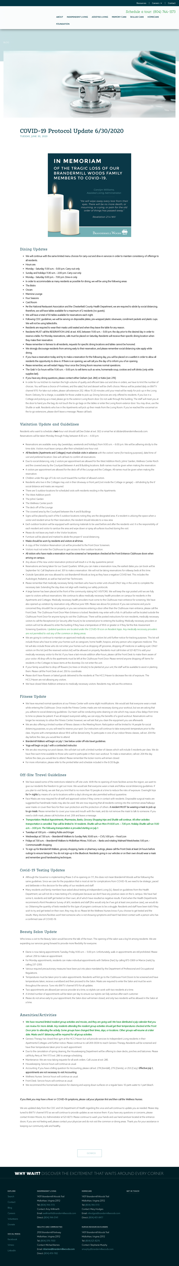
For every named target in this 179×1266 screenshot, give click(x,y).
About (59, 17)
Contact (172, 3)
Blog (10, 1207)
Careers (155, 3)
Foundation (63, 24)
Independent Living (77, 17)
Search (11, 1196)
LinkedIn (12, 1250)
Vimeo (11, 1245)
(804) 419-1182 (51, 1253)
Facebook (12, 1239)
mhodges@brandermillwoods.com (104, 1213)
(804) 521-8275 (92, 1240)
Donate (11, 1224)
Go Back (91, 1153)
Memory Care (119, 17)
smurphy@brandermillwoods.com (97, 1249)
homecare (153, 17)
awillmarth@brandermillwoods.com (59, 1213)
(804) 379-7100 (48, 1240)
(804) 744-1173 (164, 11)
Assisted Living (100, 17)
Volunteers (13, 1218)
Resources (141, 3)
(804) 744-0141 (51, 1217)
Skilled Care (137, 17)
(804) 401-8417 (96, 1217)
